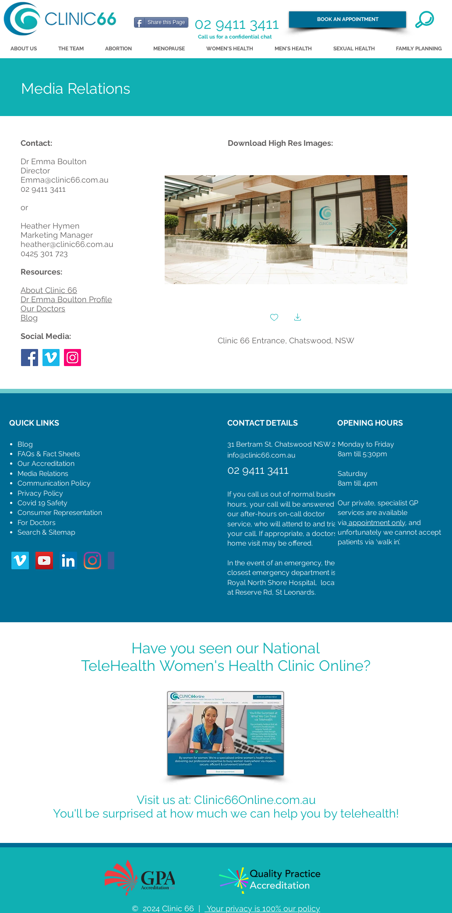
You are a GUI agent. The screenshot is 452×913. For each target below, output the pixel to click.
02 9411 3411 (236, 23)
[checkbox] (274, 318)
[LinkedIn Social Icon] (68, 560)
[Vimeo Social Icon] (51, 357)
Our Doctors (43, 308)
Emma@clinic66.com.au (65, 179)
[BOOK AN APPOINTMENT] (347, 19)
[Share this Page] (161, 22)
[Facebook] (29, 357)
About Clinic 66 (49, 290)
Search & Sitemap (46, 532)
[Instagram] (72, 357)
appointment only (376, 522)
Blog (29, 317)
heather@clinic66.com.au (67, 244)
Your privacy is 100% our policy (262, 908)
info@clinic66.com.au (261, 455)
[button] (298, 318)
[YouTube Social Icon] (44, 560)
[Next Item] (392, 229)
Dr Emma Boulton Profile (66, 299)
